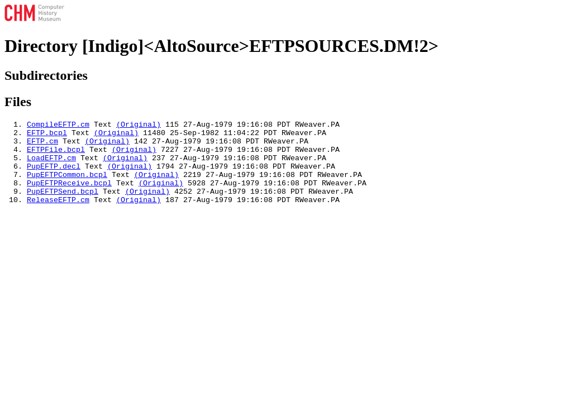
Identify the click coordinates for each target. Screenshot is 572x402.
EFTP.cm (42, 146)
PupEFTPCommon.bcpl (67, 186)
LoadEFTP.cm (51, 166)
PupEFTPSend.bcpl (62, 206)
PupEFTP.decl (53, 176)
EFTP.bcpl (47, 136)
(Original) (138, 126)
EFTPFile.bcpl (56, 156)
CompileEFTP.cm (58, 126)
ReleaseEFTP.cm (58, 216)
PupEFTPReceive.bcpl (69, 196)
